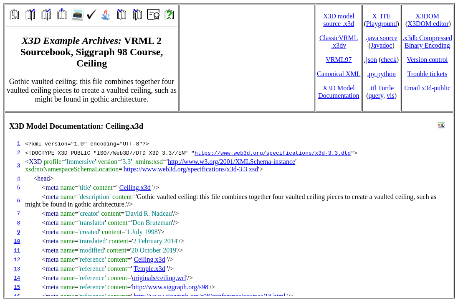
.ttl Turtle (381, 88)
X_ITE (381, 16)
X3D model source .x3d (338, 20)
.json (370, 59)
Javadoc (381, 45)
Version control (427, 59)
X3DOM (427, 16)
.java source (381, 37)
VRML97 (339, 59)
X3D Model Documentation (338, 91)
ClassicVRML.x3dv (338, 41)
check (388, 59)
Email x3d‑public (427, 88)
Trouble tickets (427, 73)
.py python (381, 73)
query (376, 95)
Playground (381, 23)
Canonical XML (338, 73)
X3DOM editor (427, 23)
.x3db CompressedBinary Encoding (427, 41)
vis (391, 95)
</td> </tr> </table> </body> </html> (229, 205)
